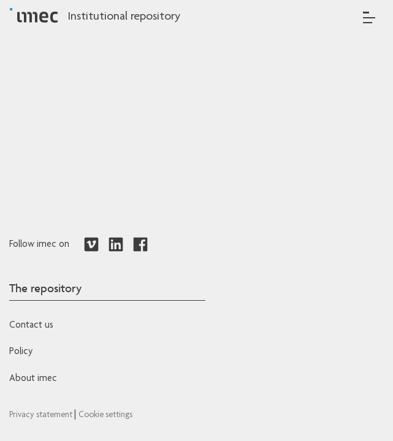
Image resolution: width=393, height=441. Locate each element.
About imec (33, 379)
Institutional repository (123, 17)
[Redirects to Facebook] (140, 245)
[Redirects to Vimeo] (91, 245)
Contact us (31, 326)
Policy (20, 352)
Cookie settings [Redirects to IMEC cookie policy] (105, 415)
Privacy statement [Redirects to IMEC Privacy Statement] (41, 415)
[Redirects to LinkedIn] (116, 245)
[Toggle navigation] (369, 17)
